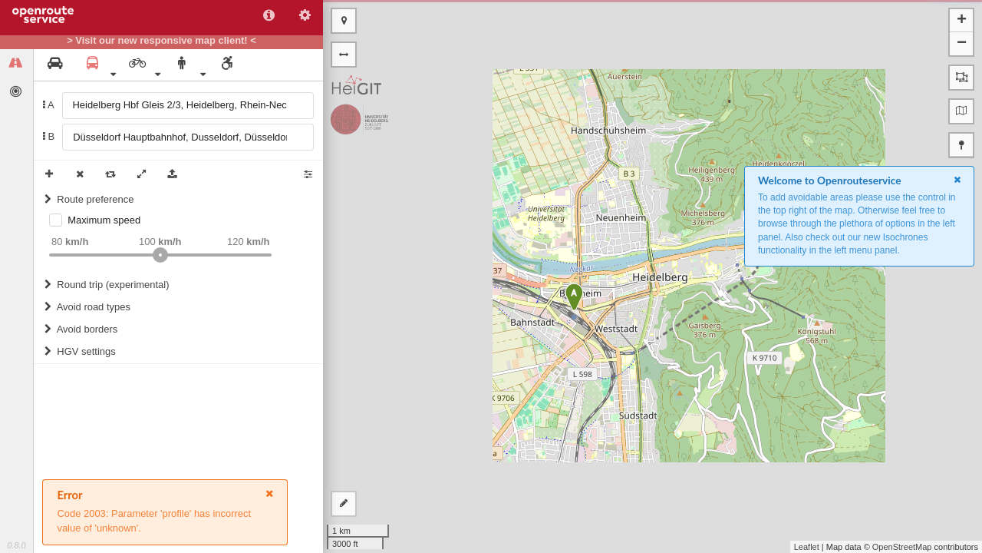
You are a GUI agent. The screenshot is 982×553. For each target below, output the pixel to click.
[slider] (160, 255)
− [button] (962, 43)
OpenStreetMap (902, 546)
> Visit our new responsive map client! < (161, 40)
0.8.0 (16, 545)
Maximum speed (104, 220)
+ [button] (962, 20)
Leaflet (806, 546)
